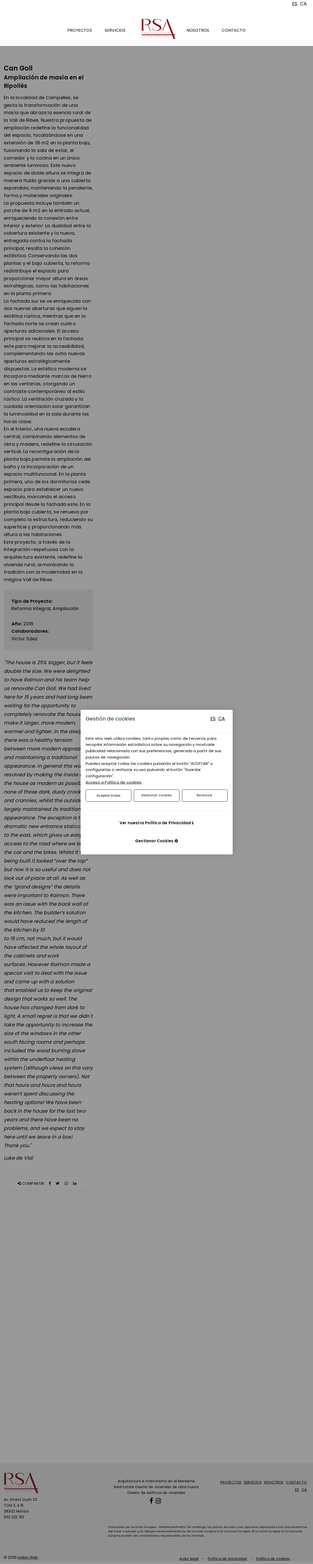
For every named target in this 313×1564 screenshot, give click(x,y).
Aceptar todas (108, 795)
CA (221, 718)
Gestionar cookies (156, 795)
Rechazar (204, 795)
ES (213, 718)
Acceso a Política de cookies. (114, 782)
